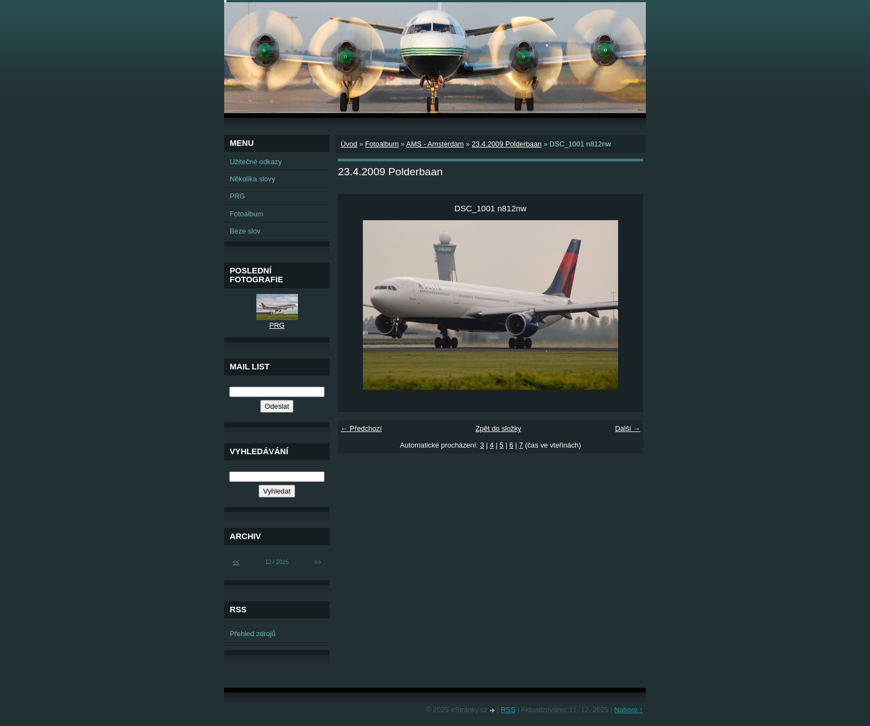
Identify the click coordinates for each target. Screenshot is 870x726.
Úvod (349, 144)
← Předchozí (361, 428)
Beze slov (245, 231)
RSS (508, 709)
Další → (627, 428)
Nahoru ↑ (628, 709)
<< (235, 562)
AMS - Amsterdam (435, 144)
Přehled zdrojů (253, 633)
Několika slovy (252, 179)
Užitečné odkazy (256, 162)
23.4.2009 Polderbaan (507, 144)
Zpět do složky (499, 428)
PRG (237, 196)
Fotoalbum (381, 144)
